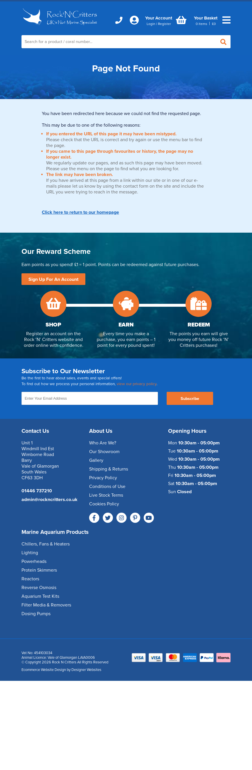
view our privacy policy (136, 384)
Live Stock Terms (106, 495)
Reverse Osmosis (38, 587)
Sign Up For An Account (53, 279)
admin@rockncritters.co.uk (49, 499)
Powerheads (33, 561)
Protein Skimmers (39, 570)
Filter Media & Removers (46, 605)
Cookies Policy (104, 504)
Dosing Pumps (36, 614)
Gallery (96, 460)
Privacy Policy (103, 478)
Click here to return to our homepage (80, 212)
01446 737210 (36, 491)
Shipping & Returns (108, 469)
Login (151, 24)
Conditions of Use (107, 486)
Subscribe (190, 398)
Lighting (29, 553)
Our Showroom (104, 452)
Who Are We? (102, 443)
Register (164, 24)
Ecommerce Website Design (43, 669)
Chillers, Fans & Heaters (45, 544)
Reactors (30, 579)
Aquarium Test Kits (40, 596)
